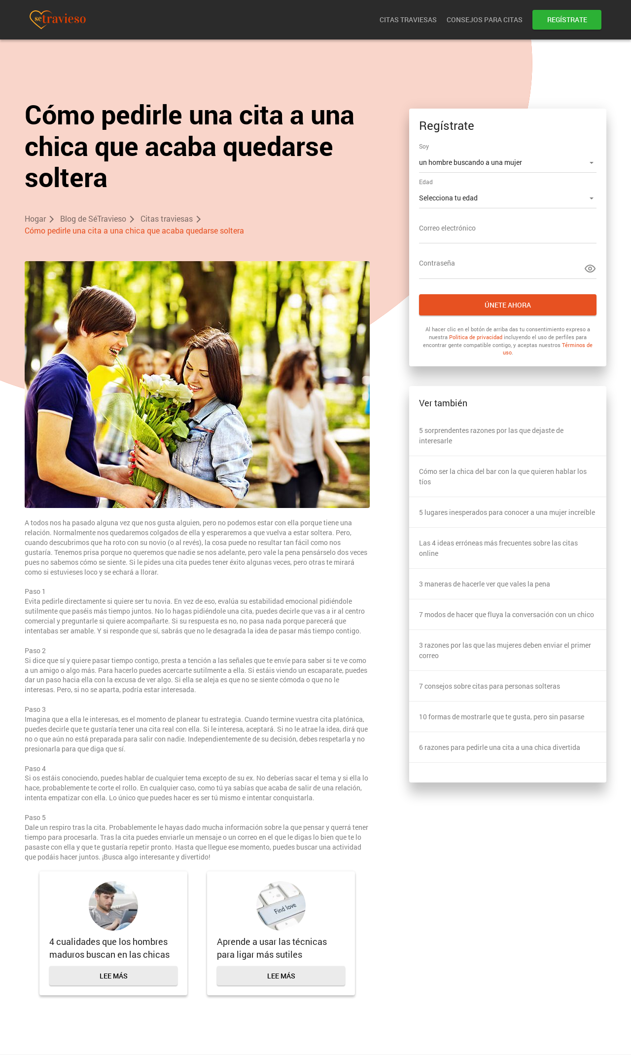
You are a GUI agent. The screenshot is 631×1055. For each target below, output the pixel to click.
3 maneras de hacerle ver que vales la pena (484, 583)
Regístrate (567, 19)
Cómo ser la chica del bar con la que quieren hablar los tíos (503, 476)
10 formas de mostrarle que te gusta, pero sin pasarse (501, 716)
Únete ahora (508, 305)
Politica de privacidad (475, 337)
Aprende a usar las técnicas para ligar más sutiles (272, 948)
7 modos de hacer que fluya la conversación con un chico (506, 614)
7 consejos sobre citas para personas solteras (489, 686)
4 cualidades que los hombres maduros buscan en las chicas (109, 948)
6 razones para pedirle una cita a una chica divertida (499, 747)
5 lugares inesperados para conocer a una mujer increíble (507, 512)
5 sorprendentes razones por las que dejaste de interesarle (491, 435)
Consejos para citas (485, 19)
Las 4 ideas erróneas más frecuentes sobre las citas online (498, 548)
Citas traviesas (408, 19)
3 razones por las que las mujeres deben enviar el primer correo (505, 650)
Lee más (114, 975)
